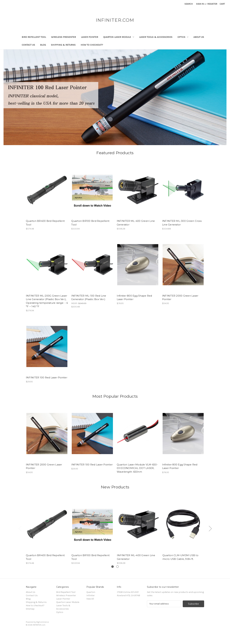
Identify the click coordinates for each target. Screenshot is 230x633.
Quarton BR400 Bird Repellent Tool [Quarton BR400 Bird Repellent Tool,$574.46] (45, 222)
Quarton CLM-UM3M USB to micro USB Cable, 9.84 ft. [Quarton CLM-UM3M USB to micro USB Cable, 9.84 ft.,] (180, 557)
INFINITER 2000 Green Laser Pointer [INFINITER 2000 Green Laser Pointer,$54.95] (180, 297)
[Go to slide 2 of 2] (20, 528)
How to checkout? (92, 44)
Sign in (200, 4)
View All (90, 598)
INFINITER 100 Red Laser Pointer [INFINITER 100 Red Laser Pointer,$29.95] (46, 377)
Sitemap (30, 608)
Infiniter (90, 595)
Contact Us (28, 44)
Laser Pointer (89, 37)
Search (188, 4)
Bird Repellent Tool (34, 37)
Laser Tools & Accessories (155, 37)
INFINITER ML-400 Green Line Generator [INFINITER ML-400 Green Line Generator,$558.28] (136, 222)
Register (212, 4)
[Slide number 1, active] (112, 566)
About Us (198, 37)
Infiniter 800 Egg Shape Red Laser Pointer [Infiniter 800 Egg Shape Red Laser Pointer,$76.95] (134, 297)
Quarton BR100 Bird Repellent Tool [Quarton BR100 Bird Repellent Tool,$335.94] (90, 222)
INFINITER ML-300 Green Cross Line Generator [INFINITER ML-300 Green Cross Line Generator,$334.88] (182, 222)
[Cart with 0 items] (222, 4)
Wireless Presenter (63, 37)
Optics (182, 37)
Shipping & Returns (63, 44)
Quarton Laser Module (118, 37)
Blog (43, 44)
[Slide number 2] (117, 566)
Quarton (90, 592)
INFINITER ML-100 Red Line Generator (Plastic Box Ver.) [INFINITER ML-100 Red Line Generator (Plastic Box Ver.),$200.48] (88, 297)
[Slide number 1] (115, 97)
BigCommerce (42, 622)
